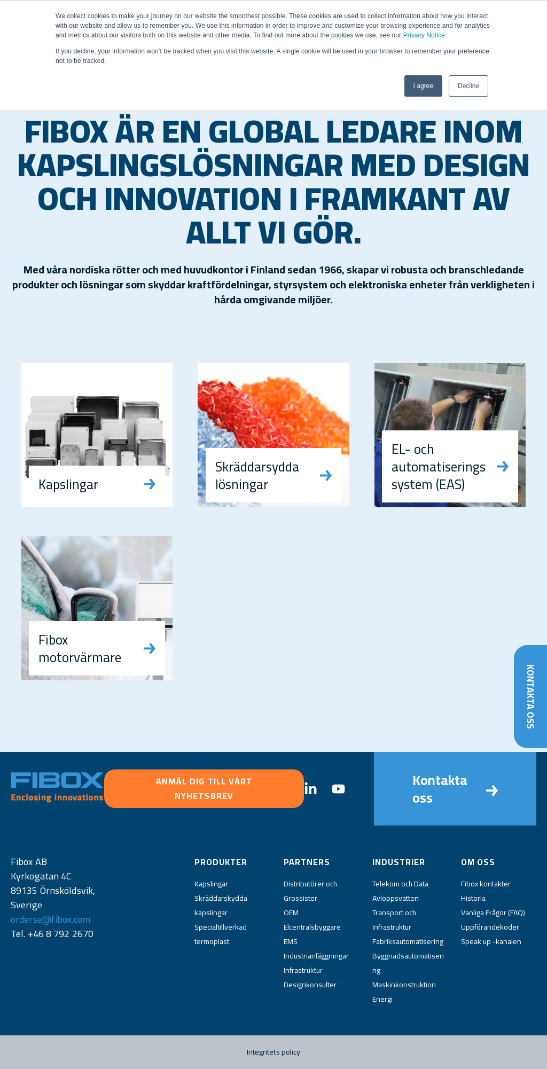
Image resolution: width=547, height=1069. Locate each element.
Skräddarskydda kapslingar (220, 905)
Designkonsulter (310, 985)
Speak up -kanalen (491, 941)
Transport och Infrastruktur (394, 920)
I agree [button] (423, 86)
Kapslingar (211, 884)
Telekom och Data (400, 884)
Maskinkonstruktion (404, 985)
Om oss (478, 862)
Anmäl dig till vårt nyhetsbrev (204, 788)
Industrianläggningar (316, 956)
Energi (382, 999)
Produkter (220, 862)
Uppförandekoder (490, 927)
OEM (291, 912)
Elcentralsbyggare (312, 927)
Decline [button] (468, 86)
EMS (291, 941)
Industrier (398, 862)
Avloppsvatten (395, 898)
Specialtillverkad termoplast (220, 934)
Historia (473, 898)
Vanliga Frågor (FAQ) (493, 912)
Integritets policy (274, 1052)
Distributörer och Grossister (310, 891)
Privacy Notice (424, 35)
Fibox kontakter (486, 884)
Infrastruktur (303, 970)
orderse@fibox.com (50, 919)
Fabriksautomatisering (407, 941)
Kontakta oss (530, 696)
